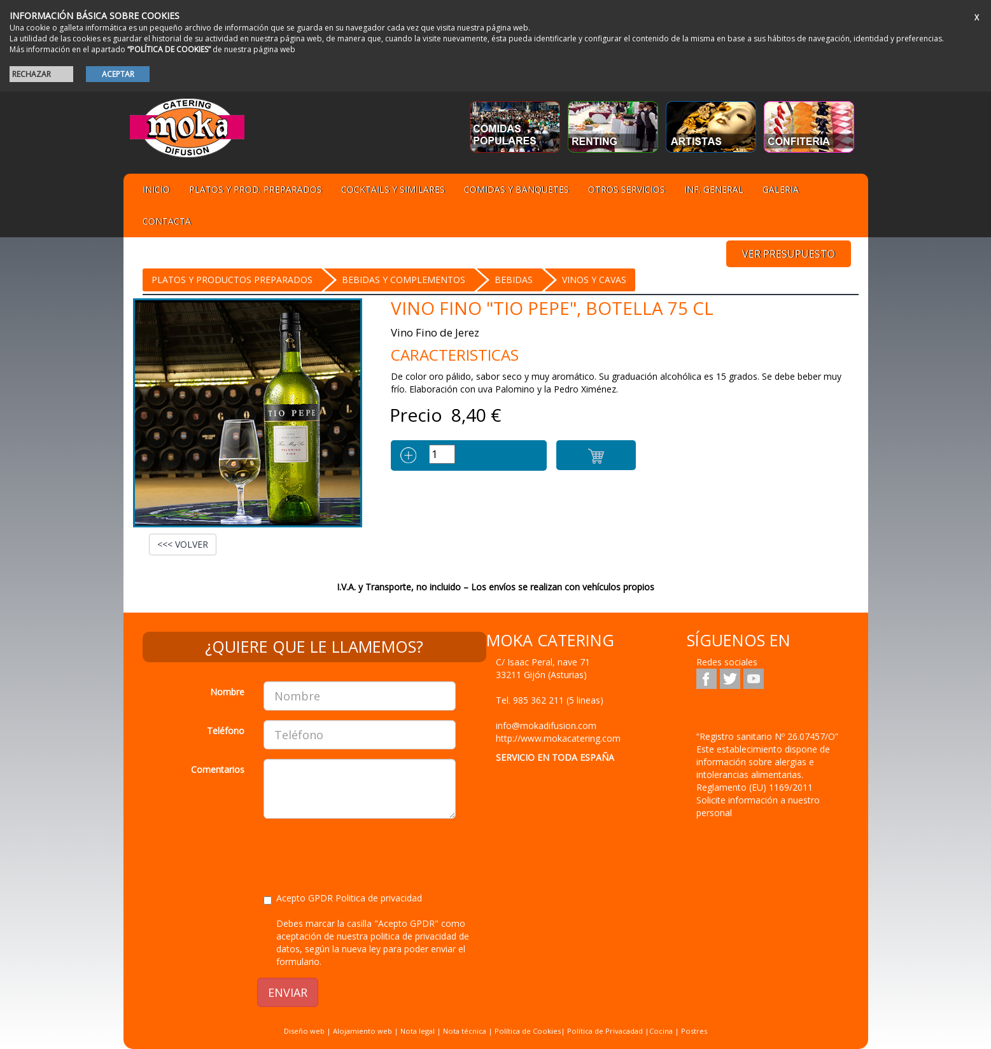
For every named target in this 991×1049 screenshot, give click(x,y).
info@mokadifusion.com (546, 725)
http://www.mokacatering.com (558, 738)
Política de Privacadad (605, 1031)
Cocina (662, 1031)
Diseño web (304, 1031)
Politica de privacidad (378, 898)
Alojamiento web (362, 1031)
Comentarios (217, 769)
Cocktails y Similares (393, 189)
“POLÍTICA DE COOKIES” (169, 49)
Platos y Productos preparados (232, 280)
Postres (694, 1031)
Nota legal (417, 1031)
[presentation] (360, 853)
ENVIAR (287, 992)
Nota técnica (464, 1031)
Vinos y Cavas (594, 280)
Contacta (167, 221)
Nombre (227, 692)
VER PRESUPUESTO (788, 254)
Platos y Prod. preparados (255, 189)
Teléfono (225, 731)
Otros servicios (626, 189)
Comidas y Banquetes (516, 189)
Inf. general (713, 189)
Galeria (781, 189)
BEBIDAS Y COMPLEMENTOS (403, 280)
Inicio (156, 189)
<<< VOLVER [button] (182, 544)
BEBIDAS (514, 280)
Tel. (549, 700)
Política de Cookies (528, 1031)
